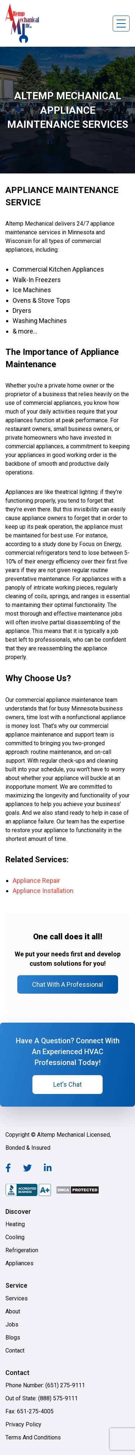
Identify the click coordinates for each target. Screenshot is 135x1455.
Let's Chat (67, 1084)
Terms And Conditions (33, 1437)
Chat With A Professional (67, 984)
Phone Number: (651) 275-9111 (45, 1385)
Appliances (19, 1263)
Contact (14, 1350)
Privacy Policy (23, 1424)
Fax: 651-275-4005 (29, 1411)
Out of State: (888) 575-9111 (41, 1398)
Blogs (12, 1337)
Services (16, 1298)
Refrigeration (21, 1250)
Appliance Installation (43, 890)
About (12, 1311)
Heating (15, 1224)
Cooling (14, 1237)
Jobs (11, 1324)
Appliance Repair (36, 880)
